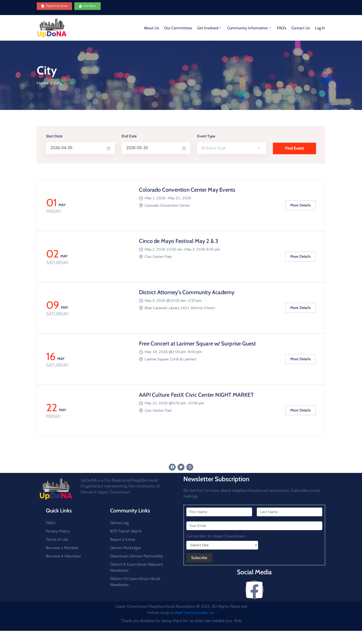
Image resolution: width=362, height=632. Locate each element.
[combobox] (231, 148)
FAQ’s (281, 28)
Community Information (249, 28)
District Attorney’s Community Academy (186, 292)
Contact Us (300, 28)
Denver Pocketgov (125, 547)
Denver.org (119, 522)
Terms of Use (57, 539)
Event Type (206, 136)
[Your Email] (254, 525)
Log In (320, 28)
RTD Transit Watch (126, 531)
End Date (129, 136)
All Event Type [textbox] (213, 148)
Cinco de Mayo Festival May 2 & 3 (178, 241)
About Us (151, 28)
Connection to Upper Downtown (215, 536)
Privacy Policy (58, 531)
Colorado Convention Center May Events (187, 189)
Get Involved (209, 28)
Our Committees (178, 28)
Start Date (54, 136)
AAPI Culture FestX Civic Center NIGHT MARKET (196, 394)
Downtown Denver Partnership (136, 556)
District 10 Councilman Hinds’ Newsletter (135, 581)
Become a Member (62, 547)
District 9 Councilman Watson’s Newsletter (136, 567)
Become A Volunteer (63, 556)
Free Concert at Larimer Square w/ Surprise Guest (197, 343)
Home (42, 83)
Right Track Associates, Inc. (195, 613)
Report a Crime (123, 539)
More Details (300, 205)
